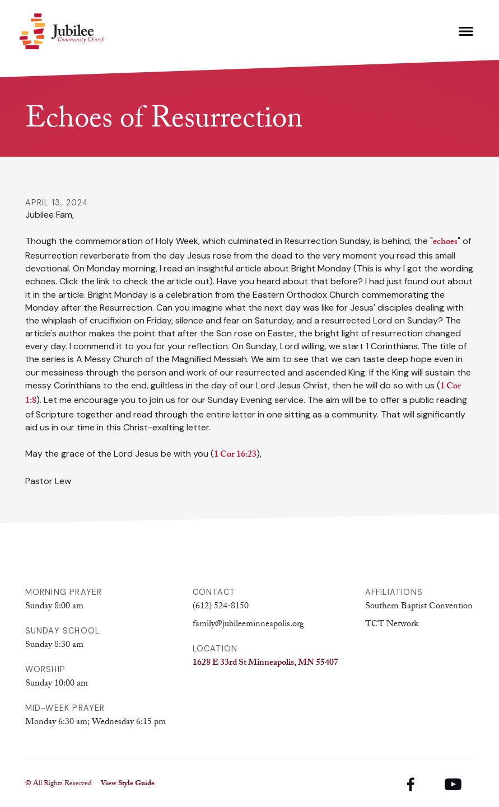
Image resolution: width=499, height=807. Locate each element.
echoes (445, 242)
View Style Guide (128, 784)
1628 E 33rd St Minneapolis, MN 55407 (265, 663)
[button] (466, 31)
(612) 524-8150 (221, 606)
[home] (62, 31)
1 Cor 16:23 (235, 455)
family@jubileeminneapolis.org (248, 624)
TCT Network (391, 624)
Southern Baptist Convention (419, 606)
